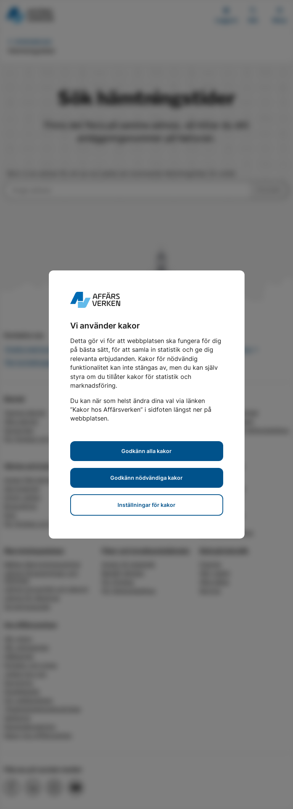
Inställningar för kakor (146, 505)
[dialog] (146, 404)
